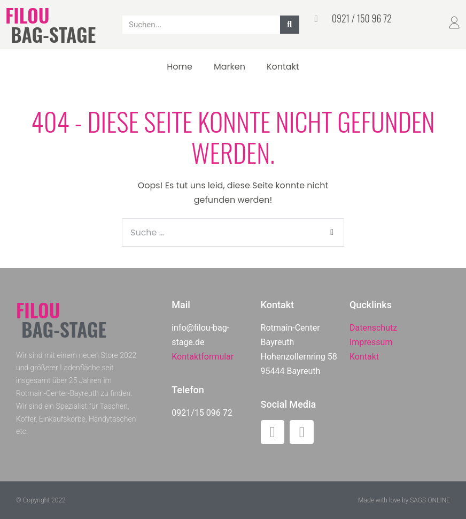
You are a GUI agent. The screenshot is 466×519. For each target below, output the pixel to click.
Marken (229, 66)
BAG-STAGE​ (53, 34)
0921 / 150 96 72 (362, 18)
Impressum (371, 342)
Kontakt (283, 66)
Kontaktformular (203, 357)
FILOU (27, 15)
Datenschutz (373, 328)
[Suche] (289, 25)
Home (179, 66)
